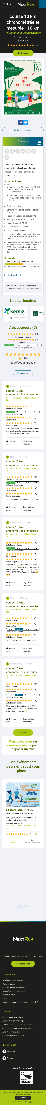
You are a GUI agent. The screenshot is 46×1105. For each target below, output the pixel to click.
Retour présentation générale (23, 32)
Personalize (17, 1102)
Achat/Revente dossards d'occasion (17, 1024)
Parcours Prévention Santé (13, 1035)
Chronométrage (8, 984)
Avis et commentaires (11, 1032)
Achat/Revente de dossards (13, 991)
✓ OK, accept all (23, 1098)
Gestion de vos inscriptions (13, 980)
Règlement (12, 275)
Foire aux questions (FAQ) (12, 1017)
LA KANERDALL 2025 (19, 810)
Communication (8, 995)
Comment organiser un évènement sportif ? (20, 1002)
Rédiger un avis (23, 373)
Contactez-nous (23, 964)
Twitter (7, 1058)
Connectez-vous (21, 741)
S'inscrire (23, 53)
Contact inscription (23, 130)
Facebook (8, 1051)
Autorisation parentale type (13, 1021)
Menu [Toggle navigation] (7, 4)
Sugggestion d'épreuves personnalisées (18, 1028)
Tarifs (4, 998)
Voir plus (23, 732)
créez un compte (19, 745)
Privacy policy (29, 1102)
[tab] (23, 141)
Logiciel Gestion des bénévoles (14, 987)
